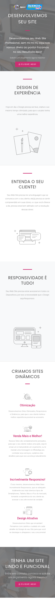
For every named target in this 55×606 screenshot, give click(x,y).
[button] (27, 64)
